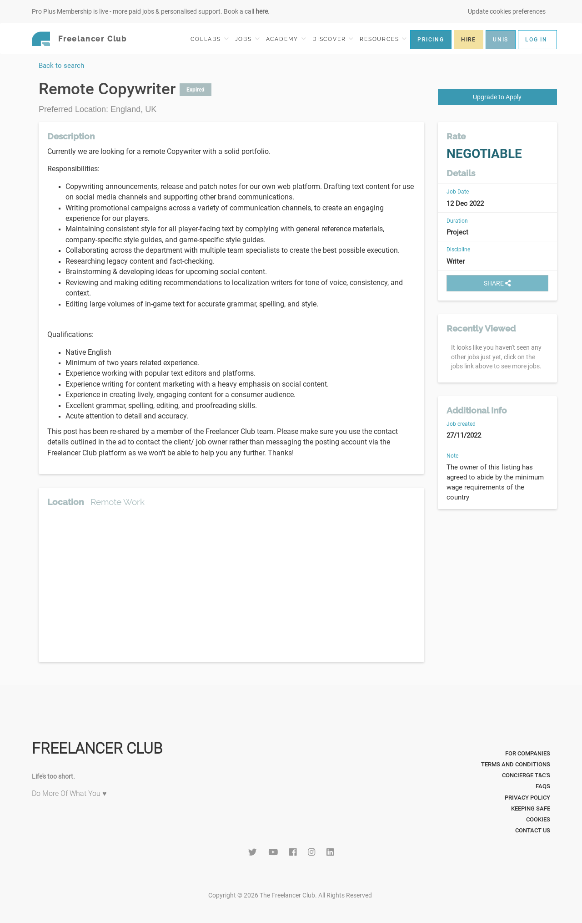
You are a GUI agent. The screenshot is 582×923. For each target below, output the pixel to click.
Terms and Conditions (515, 764)
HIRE (468, 39)
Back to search (61, 65)
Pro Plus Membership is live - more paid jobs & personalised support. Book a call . (151, 11)
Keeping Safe (530, 808)
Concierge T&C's (526, 775)
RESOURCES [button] (383, 39)
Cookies (538, 819)
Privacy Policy (527, 797)
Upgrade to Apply (497, 97)
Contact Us (532, 830)
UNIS (500, 39)
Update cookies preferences (507, 11)
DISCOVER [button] (332, 39)
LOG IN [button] (536, 39)
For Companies (527, 753)
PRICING (430, 39)
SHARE (497, 283)
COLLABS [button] (209, 39)
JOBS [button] (247, 39)
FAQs (543, 786)
